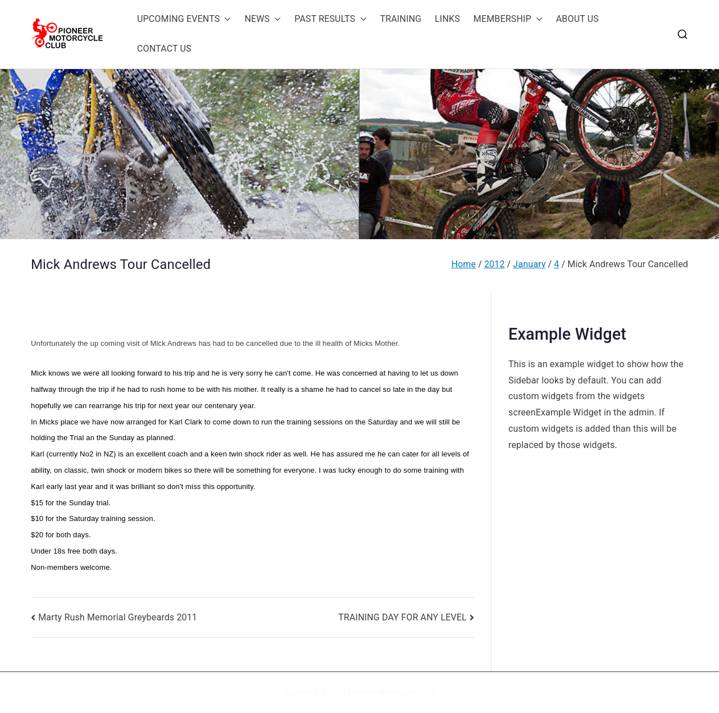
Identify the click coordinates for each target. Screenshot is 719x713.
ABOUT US (577, 18)
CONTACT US (164, 48)
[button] (225, 19)
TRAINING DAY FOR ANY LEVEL (402, 617)
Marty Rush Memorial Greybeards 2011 (117, 617)
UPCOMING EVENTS (184, 19)
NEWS (262, 19)
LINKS (447, 18)
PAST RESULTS (330, 19)
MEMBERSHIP (508, 19)
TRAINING (401, 18)
